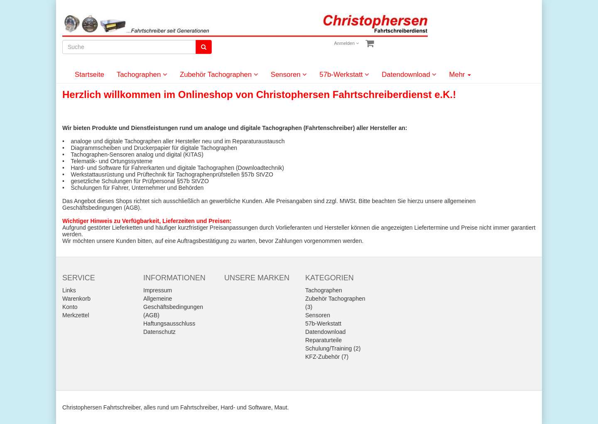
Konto (70, 307)
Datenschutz (159, 331)
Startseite (89, 74)
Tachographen (142, 74)
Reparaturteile (323, 340)
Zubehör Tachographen (219, 74)
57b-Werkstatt (344, 74)
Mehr (460, 74)
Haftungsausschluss (169, 323)
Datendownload (409, 74)
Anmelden (346, 43)
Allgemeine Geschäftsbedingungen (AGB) (173, 307)
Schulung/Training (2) (332, 348)
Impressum (157, 290)
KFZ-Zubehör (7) (326, 356)
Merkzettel (75, 315)
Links (69, 290)
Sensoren (289, 74)
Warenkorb (76, 298)
